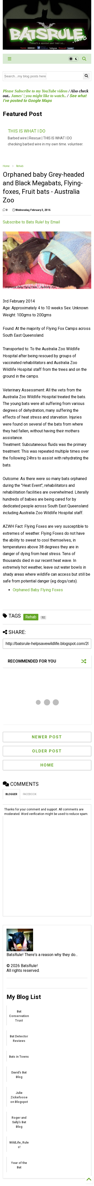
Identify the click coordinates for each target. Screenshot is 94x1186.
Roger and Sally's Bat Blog (19, 1122)
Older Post (47, 751)
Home (6, 166)
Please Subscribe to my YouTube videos (35, 91)
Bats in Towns (19, 1056)
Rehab (19, 166)
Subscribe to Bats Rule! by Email (31, 222)
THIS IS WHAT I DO (26, 131)
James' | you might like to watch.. (38, 96)
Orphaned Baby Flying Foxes (38, 589)
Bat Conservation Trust (19, 1016)
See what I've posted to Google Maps (44, 98)
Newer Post (47, 737)
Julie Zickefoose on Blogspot (19, 1097)
